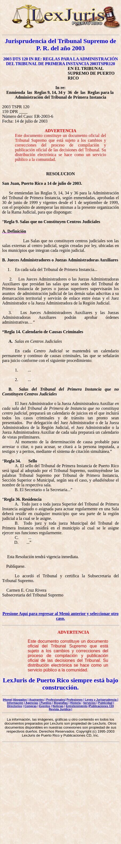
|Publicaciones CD (100, 706)
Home (8, 699)
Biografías (61, 702)
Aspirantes (36, 699)
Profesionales (55, 699)
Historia (75, 702)
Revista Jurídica (60, 709)
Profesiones (74, 699)
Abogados (20, 699)
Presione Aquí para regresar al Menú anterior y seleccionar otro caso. (60, 616)
